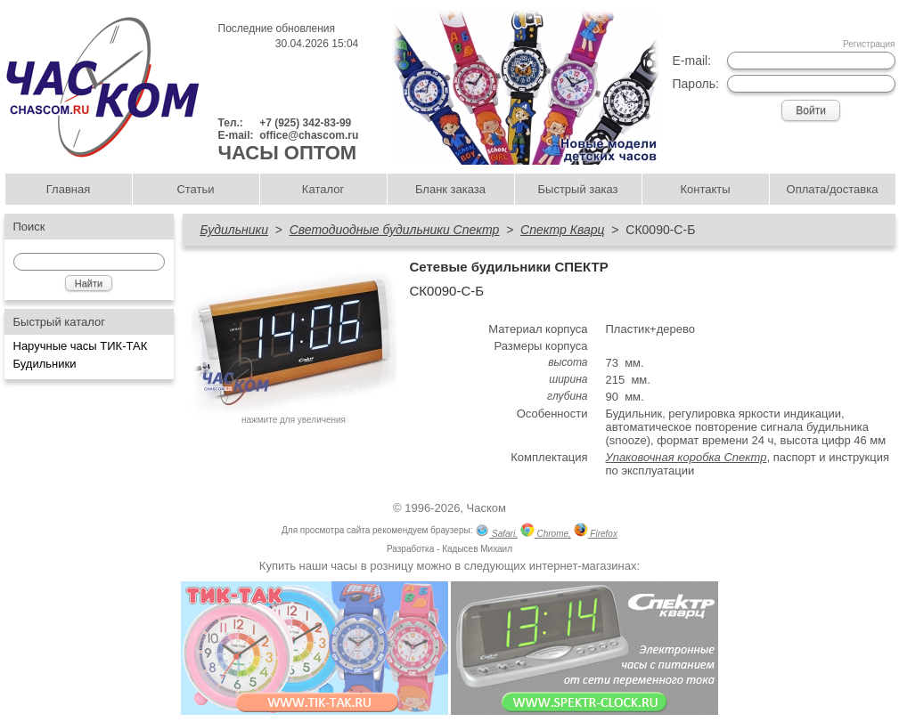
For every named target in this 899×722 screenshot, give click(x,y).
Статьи (195, 189)
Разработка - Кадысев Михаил (449, 549)
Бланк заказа (450, 189)
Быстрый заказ (578, 189)
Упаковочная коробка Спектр (686, 457)
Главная (68, 189)
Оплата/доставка (833, 189)
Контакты (705, 189)
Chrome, (545, 532)
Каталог (323, 189)
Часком (486, 508)
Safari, (496, 532)
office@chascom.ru (308, 135)
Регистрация (869, 44)
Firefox (595, 532)
